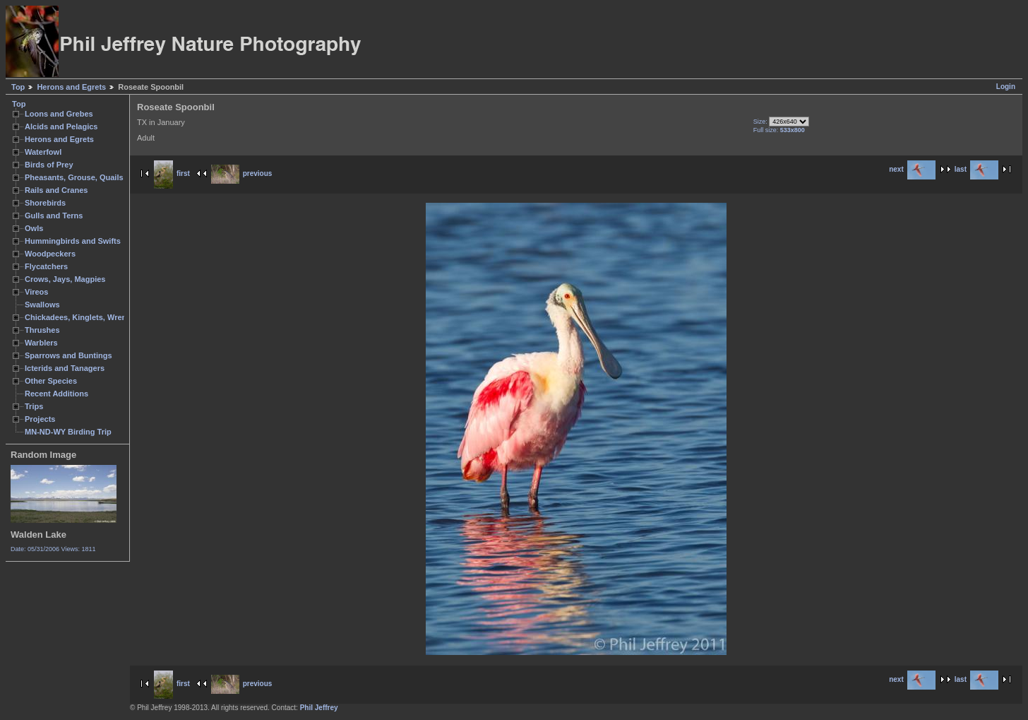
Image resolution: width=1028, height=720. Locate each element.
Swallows (42, 304)
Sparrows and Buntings (68, 355)
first (172, 173)
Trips (34, 406)
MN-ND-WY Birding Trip (68, 431)
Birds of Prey (49, 164)
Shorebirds (45, 203)
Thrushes (42, 330)
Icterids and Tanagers (64, 368)
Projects (40, 419)
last (976, 169)
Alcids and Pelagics (61, 126)
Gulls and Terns (54, 215)
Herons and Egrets (71, 87)
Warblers (41, 342)
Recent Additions (56, 393)
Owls (34, 228)
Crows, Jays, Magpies (65, 279)
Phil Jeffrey (319, 708)
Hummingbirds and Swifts (73, 241)
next (912, 169)
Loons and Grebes (59, 114)
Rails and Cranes (56, 190)
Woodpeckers (50, 253)
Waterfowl (43, 152)
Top (18, 87)
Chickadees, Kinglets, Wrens (78, 317)
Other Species (51, 381)
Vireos (36, 292)
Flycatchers (46, 266)
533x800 (792, 130)
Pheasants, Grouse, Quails (74, 177)
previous (242, 173)
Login (1005, 86)
